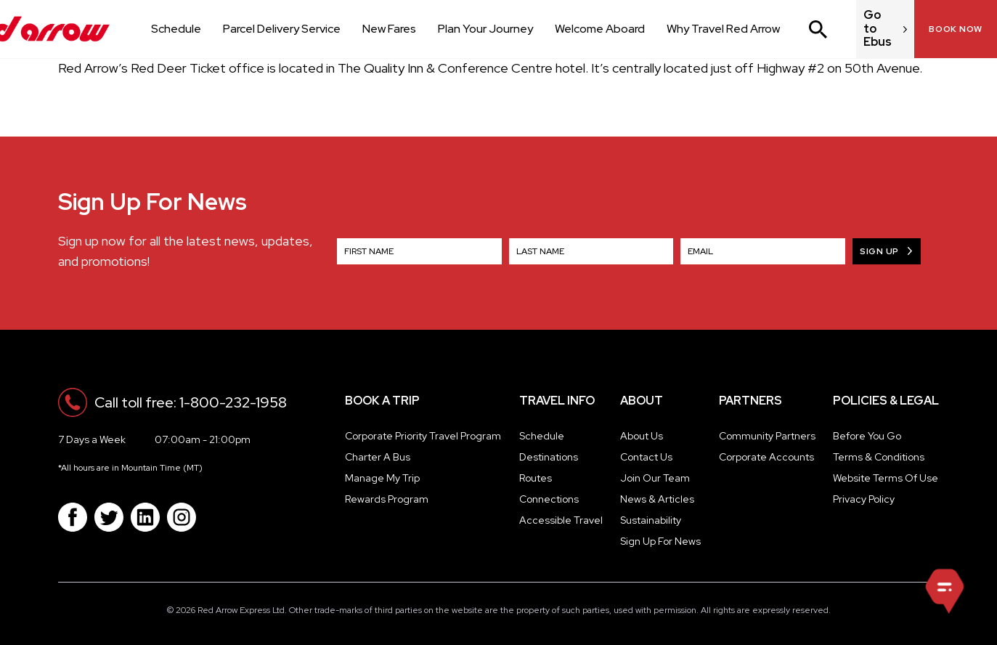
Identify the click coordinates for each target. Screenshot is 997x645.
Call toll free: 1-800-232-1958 (190, 402)
